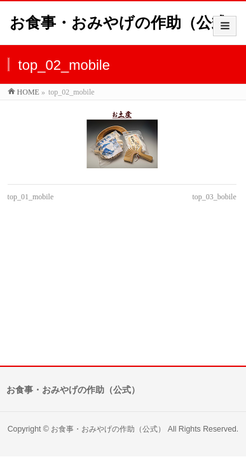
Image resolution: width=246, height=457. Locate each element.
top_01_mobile (31, 196)
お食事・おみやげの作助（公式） (126, 22)
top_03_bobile (214, 196)
